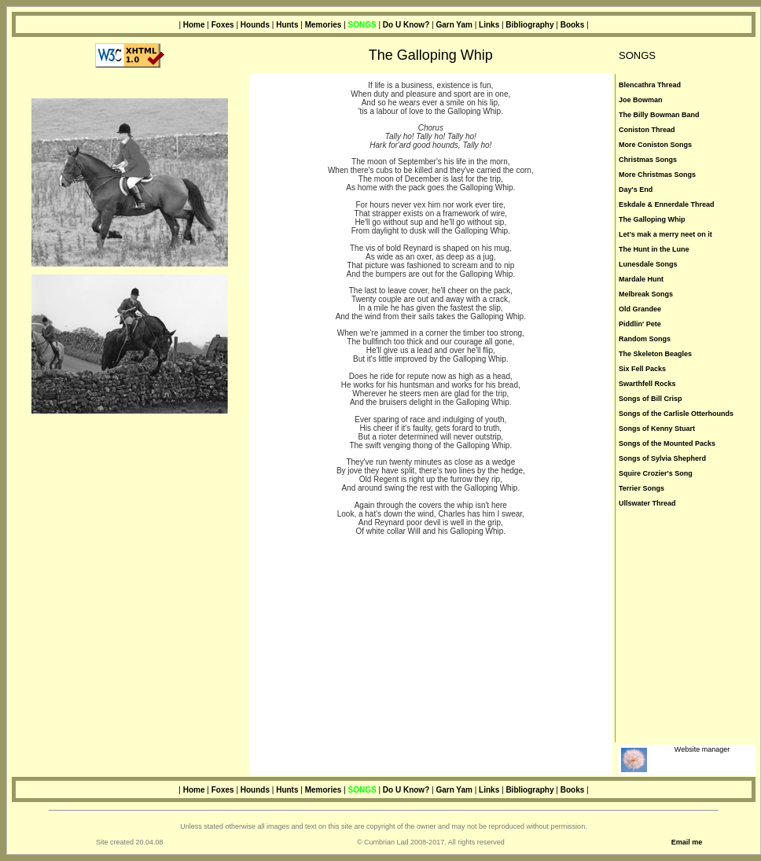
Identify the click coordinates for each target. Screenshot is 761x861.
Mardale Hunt (641, 279)
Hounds (255, 24)
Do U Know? (406, 24)
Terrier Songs (641, 488)
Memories (323, 24)
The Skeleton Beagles (655, 354)
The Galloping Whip (652, 219)
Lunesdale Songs (648, 264)
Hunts (287, 24)
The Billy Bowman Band (659, 115)
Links (489, 24)
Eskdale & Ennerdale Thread (667, 204)
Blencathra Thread (650, 85)
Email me (687, 842)
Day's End (636, 189)
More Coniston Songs (655, 145)
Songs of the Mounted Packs (667, 443)
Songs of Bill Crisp (650, 399)
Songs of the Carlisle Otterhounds (676, 414)
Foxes (224, 24)
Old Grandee (640, 309)
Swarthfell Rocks (647, 384)
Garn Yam (454, 24)
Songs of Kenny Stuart (657, 428)
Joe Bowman (641, 100)
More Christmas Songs (657, 174)
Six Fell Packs (642, 369)
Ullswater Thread (647, 503)
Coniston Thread (647, 130)
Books (573, 24)
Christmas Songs (648, 160)
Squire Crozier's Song (656, 473)
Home (194, 24)
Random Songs (645, 339)
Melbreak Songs (646, 294)
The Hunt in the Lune (654, 249)
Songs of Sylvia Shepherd (662, 458)
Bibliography (530, 24)
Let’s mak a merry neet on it (665, 234)
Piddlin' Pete (640, 324)
